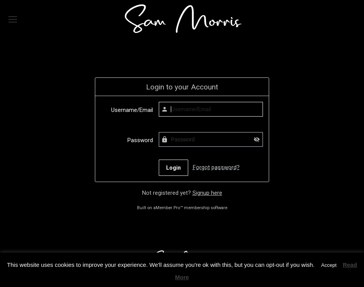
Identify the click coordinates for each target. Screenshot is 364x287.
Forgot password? (216, 167)
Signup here (207, 192)
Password (140, 140)
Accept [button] (329, 265)
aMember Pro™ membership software (190, 207)
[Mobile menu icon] (13, 19)
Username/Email (132, 110)
